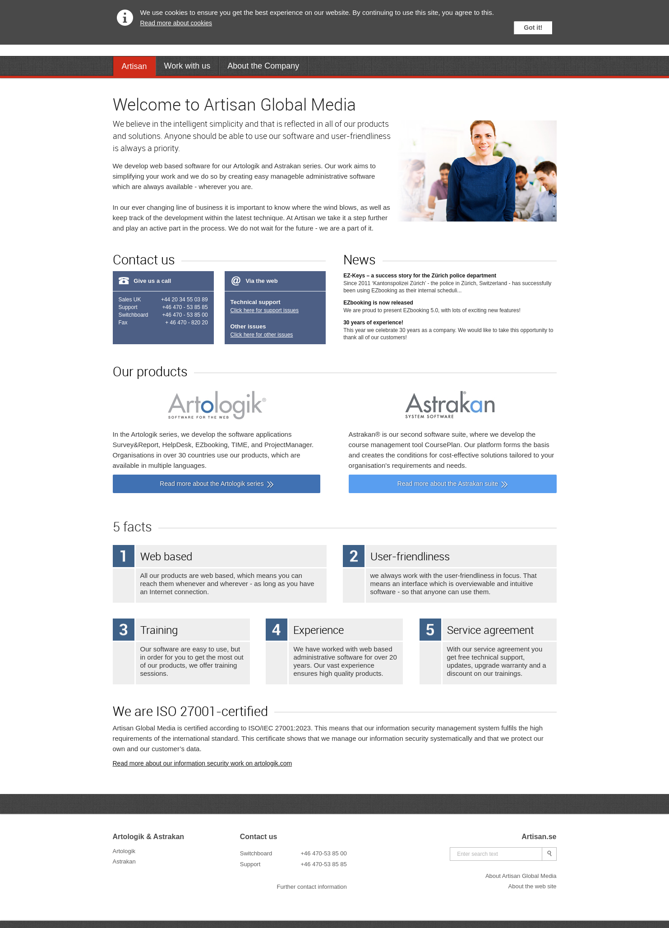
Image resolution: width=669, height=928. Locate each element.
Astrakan (124, 861)
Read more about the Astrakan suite (447, 483)
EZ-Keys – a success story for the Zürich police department (419, 275)
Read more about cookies (176, 23)
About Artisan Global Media (521, 876)
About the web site (532, 886)
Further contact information (311, 886)
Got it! (533, 27)
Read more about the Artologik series (211, 483)
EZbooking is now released (378, 303)
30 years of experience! (373, 322)
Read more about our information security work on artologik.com (202, 763)
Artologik (124, 851)
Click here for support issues (265, 310)
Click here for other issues (262, 335)
